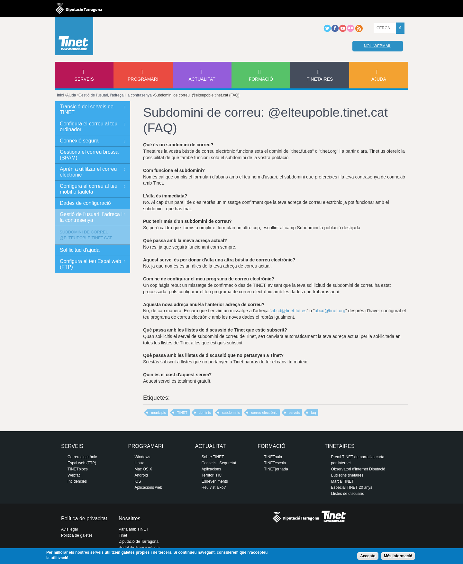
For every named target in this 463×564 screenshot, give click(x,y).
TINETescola (275, 463)
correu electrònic (264, 412)
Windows (142, 457)
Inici (60, 95)
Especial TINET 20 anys (351, 487)
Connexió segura (79, 140)
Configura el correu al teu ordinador (88, 126)
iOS (137, 481)
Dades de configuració (85, 203)
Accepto (367, 556)
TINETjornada (276, 469)
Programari (143, 79)
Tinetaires (320, 79)
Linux (139, 463)
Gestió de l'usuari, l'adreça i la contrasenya (115, 95)
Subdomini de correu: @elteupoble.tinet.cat (85, 235)
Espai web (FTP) (82, 463)
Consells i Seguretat (219, 463)
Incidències (77, 481)
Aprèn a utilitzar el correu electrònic (88, 171)
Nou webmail (377, 46)
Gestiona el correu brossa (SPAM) (89, 154)
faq (313, 412)
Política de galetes (77, 535)
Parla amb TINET (133, 529)
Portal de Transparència (139, 547)
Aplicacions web (148, 487)
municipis (158, 412)
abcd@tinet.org (330, 310)
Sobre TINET (213, 457)
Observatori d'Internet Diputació (358, 469)
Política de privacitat (84, 518)
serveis (294, 412)
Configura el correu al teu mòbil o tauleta (88, 189)
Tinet (123, 535)
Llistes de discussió (347, 493)
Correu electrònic (82, 457)
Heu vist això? (214, 487)
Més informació (398, 556)
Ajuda (378, 79)
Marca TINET (342, 481)
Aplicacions (211, 469)
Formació (261, 79)
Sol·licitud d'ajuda (80, 250)
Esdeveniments (215, 481)
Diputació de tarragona (79, 8)
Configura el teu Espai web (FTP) (90, 264)
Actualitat (201, 79)
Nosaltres (130, 518)
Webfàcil (75, 475)
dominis (205, 412)
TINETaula (273, 457)
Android (141, 475)
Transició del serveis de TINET (86, 109)
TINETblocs (78, 469)
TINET (182, 412)
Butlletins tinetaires (347, 475)
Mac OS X (143, 469)
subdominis (231, 412)
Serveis (84, 79)
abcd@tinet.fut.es (288, 310)
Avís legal (69, 529)
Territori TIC (212, 475)
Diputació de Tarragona (139, 541)
